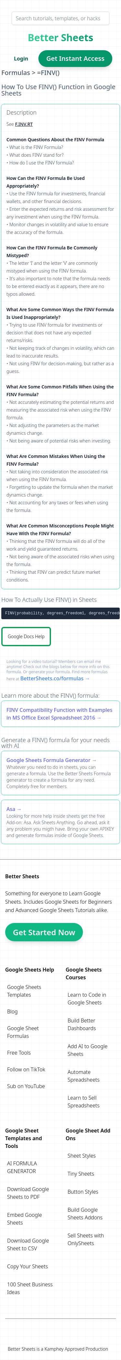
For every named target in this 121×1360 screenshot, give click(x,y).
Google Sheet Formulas (23, 1032)
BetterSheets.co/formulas (52, 678)
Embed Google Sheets (24, 1218)
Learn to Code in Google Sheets (87, 998)
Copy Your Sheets (27, 1266)
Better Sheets (60, 37)
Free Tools (19, 1052)
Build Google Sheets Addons (85, 1213)
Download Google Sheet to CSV (28, 1244)
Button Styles (83, 1191)
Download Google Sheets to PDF (28, 1193)
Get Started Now (44, 932)
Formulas (15, 72)
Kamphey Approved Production (76, 1349)
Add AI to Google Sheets (88, 1050)
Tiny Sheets (81, 1173)
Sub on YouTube (26, 1086)
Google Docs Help (26, 636)
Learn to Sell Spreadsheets (84, 1101)
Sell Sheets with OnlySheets (86, 1239)
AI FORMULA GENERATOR (22, 1167)
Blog (12, 1011)
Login (21, 58)
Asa (10, 809)
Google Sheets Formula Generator (48, 760)
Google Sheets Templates (24, 990)
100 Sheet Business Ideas (30, 1288)
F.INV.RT (24, 124)
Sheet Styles (82, 1155)
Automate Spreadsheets (84, 1075)
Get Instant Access (75, 58)
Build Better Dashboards (82, 1024)
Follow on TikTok (26, 1069)
